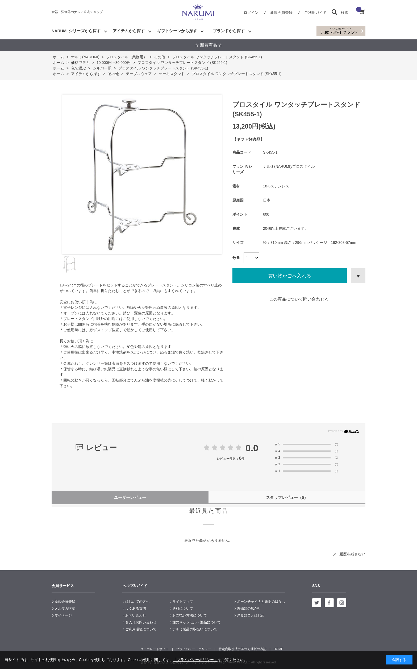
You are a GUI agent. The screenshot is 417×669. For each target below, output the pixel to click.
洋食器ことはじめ (251, 615)
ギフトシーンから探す (177, 30)
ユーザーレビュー (130, 497)
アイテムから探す (129, 30)
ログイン (251, 12)
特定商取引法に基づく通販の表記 (242, 649)
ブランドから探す (229, 30)
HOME (278, 649)
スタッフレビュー (287, 497)
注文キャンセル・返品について (196, 622)
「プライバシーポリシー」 (195, 660)
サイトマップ (182, 602)
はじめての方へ (137, 602)
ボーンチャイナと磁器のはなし (261, 602)
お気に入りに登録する (358, 275)
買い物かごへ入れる (289, 275)
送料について (182, 608)
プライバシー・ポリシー (193, 649)
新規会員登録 (281, 12)
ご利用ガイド (315, 12)
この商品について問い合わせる (299, 299)
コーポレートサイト (154, 649)
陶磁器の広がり (249, 608)
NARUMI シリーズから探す (76, 30)
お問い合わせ (135, 615)
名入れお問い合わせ (140, 622)
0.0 (251, 448)
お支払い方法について (189, 615)
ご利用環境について (140, 629)
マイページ (63, 615)
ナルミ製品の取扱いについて (194, 629)
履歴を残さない (352, 554)
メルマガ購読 (65, 608)
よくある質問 (135, 608)
